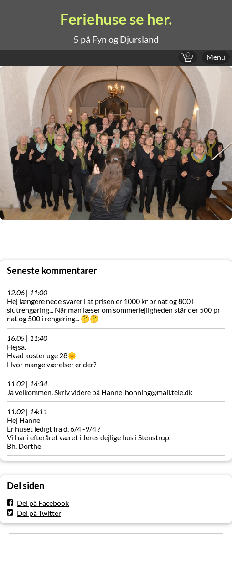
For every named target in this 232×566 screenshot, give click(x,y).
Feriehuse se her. (116, 19)
